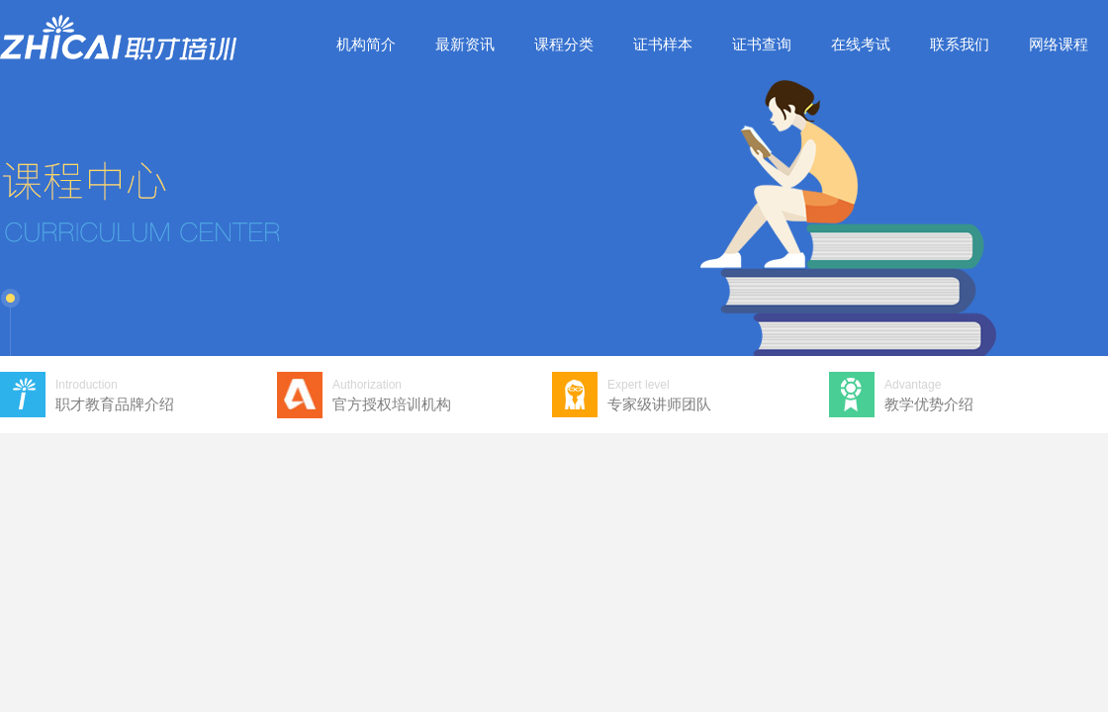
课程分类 (564, 44)
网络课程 (1058, 44)
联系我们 (959, 44)
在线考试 (860, 44)
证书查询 (761, 44)
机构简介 (366, 44)
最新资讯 (465, 44)
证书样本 (662, 44)
